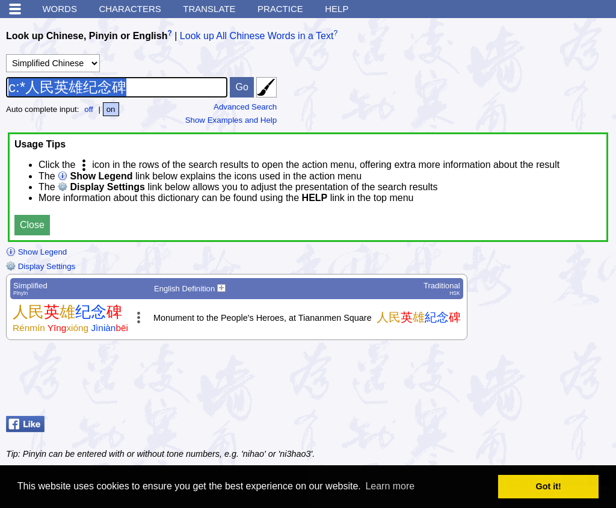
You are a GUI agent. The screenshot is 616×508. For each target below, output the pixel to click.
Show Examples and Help (231, 120)
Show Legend (36, 251)
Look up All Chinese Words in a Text (257, 36)
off (88, 109)
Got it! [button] (548, 486)
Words (59, 9)
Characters (130, 9)
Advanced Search (245, 106)
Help (336, 9)
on (111, 109)
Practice (280, 9)
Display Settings (40, 266)
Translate (209, 9)
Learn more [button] (389, 486)
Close (32, 225)
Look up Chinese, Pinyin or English (86, 36)
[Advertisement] (513, 381)
